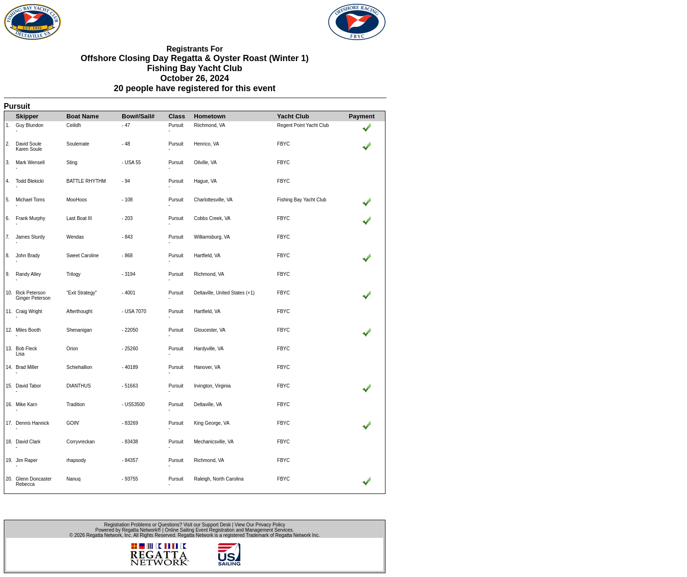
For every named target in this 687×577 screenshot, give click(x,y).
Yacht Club (293, 116)
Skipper (27, 116)
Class (176, 116)
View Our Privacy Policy (260, 524)
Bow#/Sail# (138, 116)
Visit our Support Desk (206, 524)
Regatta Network (104, 535)
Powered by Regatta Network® (128, 530)
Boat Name (82, 116)
